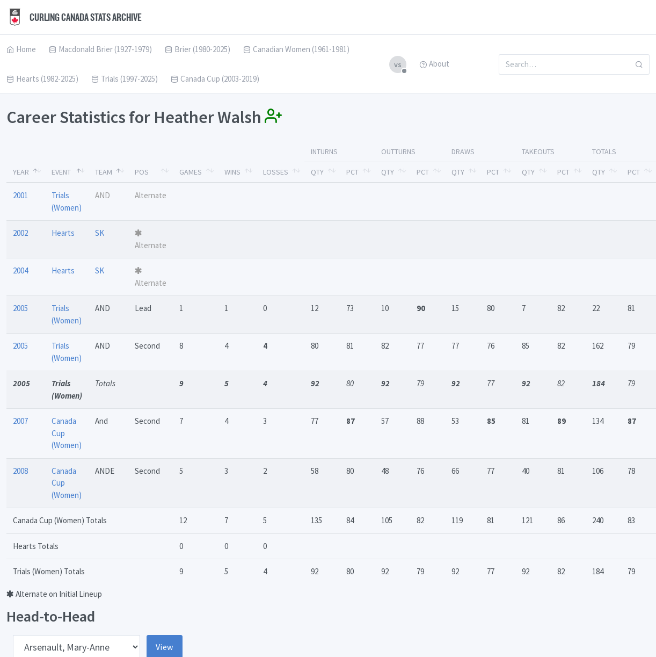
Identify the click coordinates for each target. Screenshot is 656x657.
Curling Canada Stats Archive (74, 17)
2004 (20, 270)
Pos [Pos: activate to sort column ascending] (142, 172)
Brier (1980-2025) (197, 49)
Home (21, 49)
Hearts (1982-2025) (42, 79)
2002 (20, 233)
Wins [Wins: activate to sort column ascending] (232, 172)
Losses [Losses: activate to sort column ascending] (275, 172)
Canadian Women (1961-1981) (296, 49)
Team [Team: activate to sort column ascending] (103, 172)
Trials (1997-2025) (124, 79)
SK (99, 233)
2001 (20, 195)
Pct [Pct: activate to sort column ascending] (352, 172)
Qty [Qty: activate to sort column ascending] (317, 172)
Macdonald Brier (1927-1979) (100, 49)
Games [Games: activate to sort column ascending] (190, 172)
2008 (20, 471)
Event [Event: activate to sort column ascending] (61, 172)
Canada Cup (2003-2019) (215, 79)
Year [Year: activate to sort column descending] (21, 172)
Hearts (63, 233)
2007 (20, 421)
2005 (20, 308)
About (434, 64)
